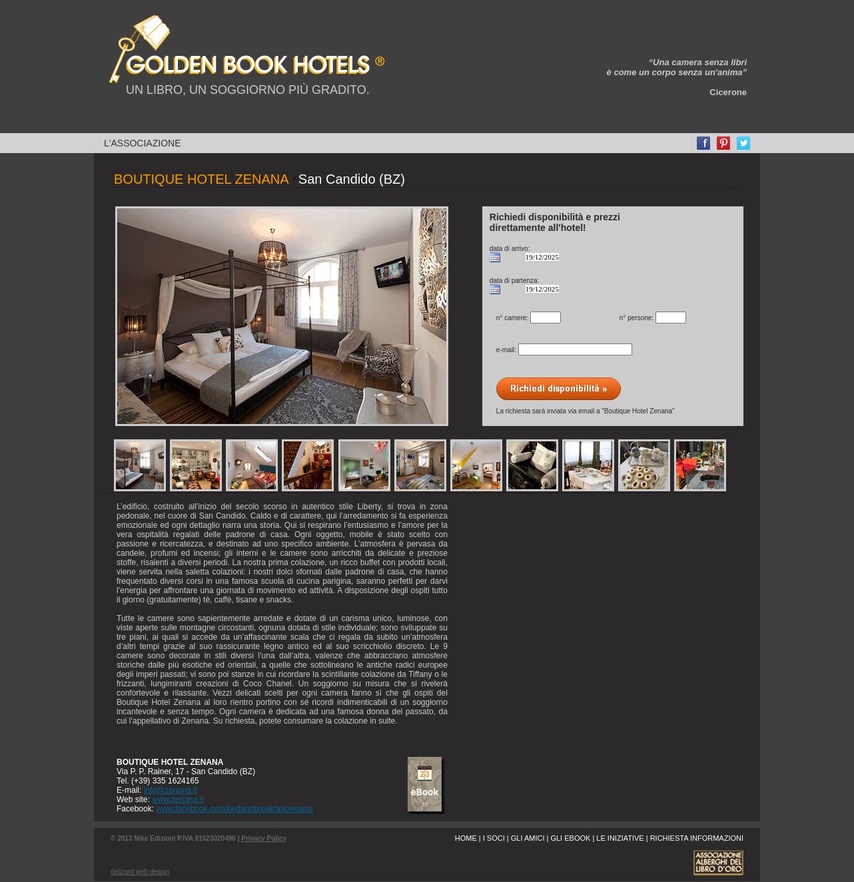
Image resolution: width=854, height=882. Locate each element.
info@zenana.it (170, 790)
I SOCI (494, 838)
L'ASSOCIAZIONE (142, 143)
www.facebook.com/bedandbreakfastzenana (234, 808)
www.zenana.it (177, 799)
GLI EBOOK (570, 838)
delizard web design (140, 871)
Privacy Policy (263, 838)
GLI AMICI (528, 838)
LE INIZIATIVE (619, 838)
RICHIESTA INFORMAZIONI (696, 838)
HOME (466, 838)
